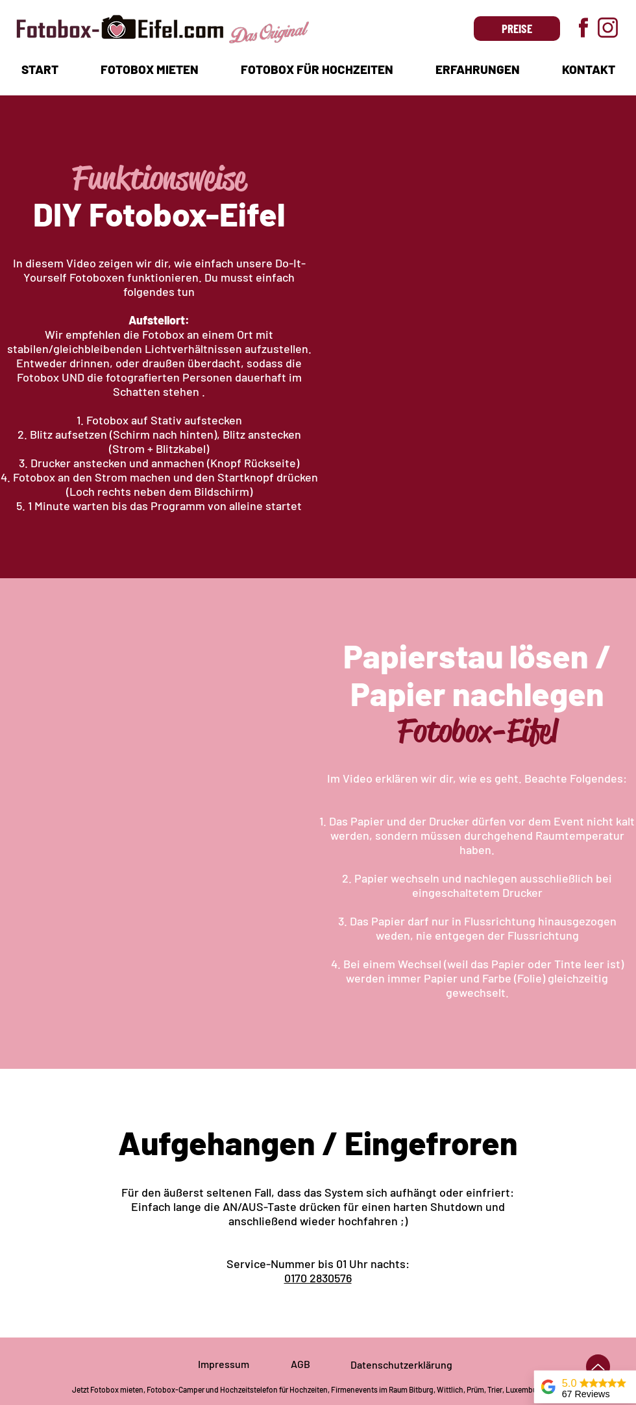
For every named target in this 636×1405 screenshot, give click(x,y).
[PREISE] (517, 28)
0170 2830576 (318, 1278)
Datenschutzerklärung (401, 1364)
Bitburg (421, 1389)
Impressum (223, 1364)
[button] (149, 69)
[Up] (598, 1366)
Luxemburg (525, 1389)
